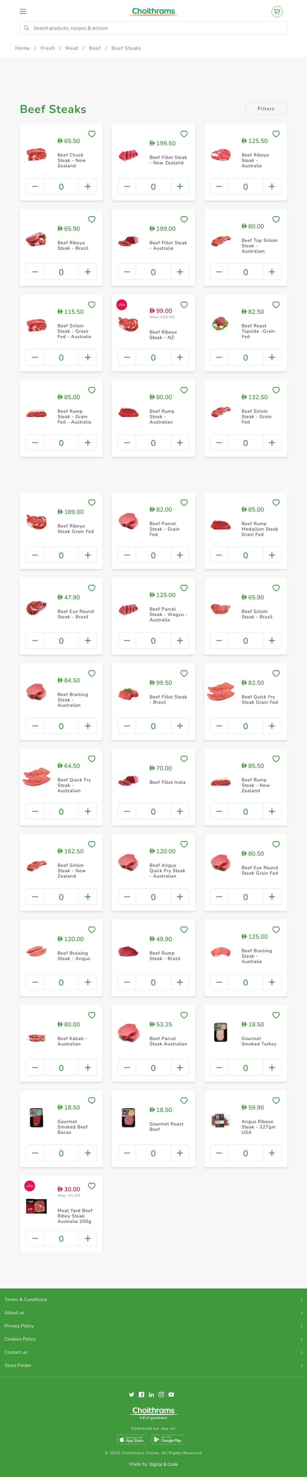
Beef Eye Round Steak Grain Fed (260, 870)
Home (22, 48)
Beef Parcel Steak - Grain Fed (165, 529)
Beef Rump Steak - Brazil (165, 955)
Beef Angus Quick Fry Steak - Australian (168, 870)
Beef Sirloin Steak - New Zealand (72, 870)
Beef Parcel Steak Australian (168, 1041)
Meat (72, 48)
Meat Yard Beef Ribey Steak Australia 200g (75, 1216)
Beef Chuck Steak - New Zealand (72, 160)
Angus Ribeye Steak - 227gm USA (259, 1127)
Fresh (48, 48)
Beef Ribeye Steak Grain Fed (76, 528)
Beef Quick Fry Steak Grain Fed (260, 699)
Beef (95, 48)
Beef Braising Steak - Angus (74, 955)
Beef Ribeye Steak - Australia (255, 160)
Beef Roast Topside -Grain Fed (258, 331)
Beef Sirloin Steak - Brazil (257, 614)
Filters (266, 109)
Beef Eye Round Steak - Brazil (76, 614)
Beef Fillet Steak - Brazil (168, 699)
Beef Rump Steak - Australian (162, 416)
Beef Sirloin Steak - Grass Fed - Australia (74, 331)
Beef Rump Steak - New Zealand (256, 785)
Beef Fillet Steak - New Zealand (168, 160)
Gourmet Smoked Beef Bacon (73, 1127)
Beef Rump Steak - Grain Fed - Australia (74, 416)
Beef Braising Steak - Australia (257, 956)
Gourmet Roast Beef (166, 1126)
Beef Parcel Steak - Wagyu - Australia (168, 614)
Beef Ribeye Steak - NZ (163, 334)
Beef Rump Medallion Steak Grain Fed (260, 529)
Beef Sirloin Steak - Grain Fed (257, 416)
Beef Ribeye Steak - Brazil (73, 245)
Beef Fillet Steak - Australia (168, 245)
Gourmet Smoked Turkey (259, 1041)
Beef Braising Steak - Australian (73, 699)
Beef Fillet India (168, 782)
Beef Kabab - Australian (73, 1041)
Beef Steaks (127, 48)
